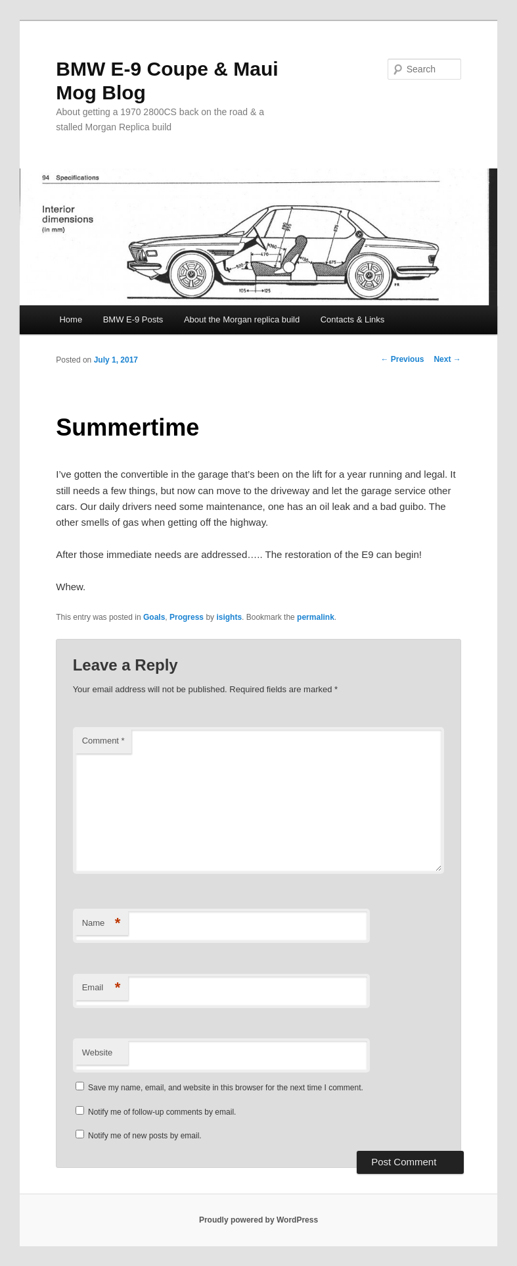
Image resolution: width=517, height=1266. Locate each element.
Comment (103, 741)
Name (101, 923)
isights (229, 617)
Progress (186, 617)
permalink (315, 617)
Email (101, 988)
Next (447, 359)
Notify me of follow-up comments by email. (162, 1112)
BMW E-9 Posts (133, 319)
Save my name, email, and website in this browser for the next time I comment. (225, 1087)
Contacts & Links (353, 319)
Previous (402, 359)
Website (97, 1052)
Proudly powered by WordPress (258, 1220)
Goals (154, 617)
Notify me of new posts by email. (145, 1135)
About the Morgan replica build (242, 319)
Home (70, 319)
